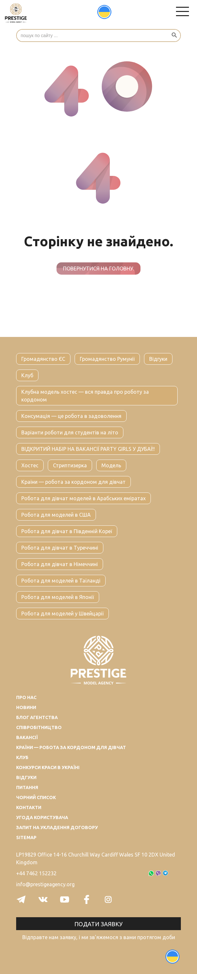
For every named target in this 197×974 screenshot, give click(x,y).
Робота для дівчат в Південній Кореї (66, 531)
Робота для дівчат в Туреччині (59, 548)
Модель (111, 465)
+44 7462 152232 (36, 873)
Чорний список (36, 797)
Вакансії (27, 737)
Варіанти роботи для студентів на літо (69, 432)
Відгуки (158, 359)
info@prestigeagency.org (45, 884)
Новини (26, 707)
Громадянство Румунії (107, 359)
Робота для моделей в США (56, 515)
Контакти (28, 807)
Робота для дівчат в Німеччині (59, 564)
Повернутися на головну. (98, 268)
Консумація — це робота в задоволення (71, 416)
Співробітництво (39, 727)
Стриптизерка (70, 465)
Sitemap (26, 837)
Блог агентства (37, 717)
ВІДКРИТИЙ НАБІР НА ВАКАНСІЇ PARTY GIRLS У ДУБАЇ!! (88, 449)
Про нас (26, 697)
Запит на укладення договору (57, 827)
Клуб (27, 375)
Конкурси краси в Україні (47, 767)
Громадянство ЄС (43, 359)
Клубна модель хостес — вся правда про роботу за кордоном (85, 395)
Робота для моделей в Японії (57, 597)
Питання (27, 787)
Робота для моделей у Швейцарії (62, 613)
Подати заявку (98, 924)
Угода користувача (42, 817)
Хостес (29, 465)
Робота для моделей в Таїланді (60, 580)
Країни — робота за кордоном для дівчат (73, 482)
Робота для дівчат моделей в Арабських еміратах (83, 498)
